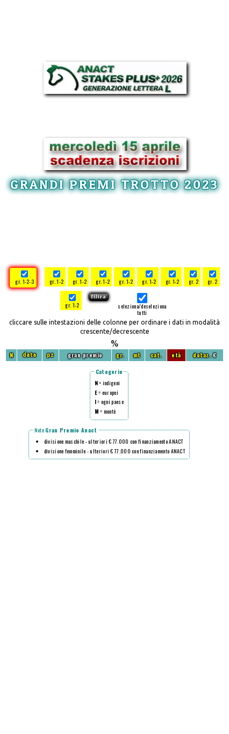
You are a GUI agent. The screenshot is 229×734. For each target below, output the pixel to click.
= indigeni (107, 383)
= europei (106, 392)
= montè (105, 411)
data (30, 355)
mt (137, 355)
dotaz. (202, 355)
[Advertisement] (114, 227)
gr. (120, 355)
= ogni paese (109, 402)
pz (50, 355)
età (176, 355)
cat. (156, 355)
